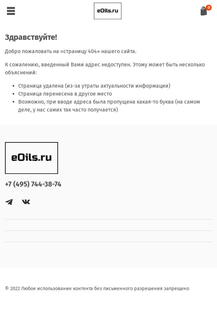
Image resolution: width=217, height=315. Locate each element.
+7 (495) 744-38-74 (33, 184)
